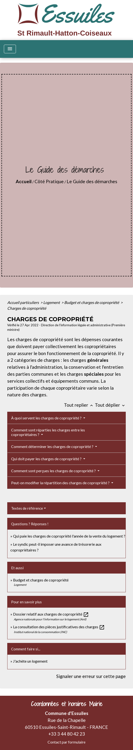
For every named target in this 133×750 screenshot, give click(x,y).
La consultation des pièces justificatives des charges (59, 626)
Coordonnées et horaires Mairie (66, 704)
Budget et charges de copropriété (92, 302)
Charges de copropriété (26, 308)
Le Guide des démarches (92, 181)
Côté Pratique (49, 181)
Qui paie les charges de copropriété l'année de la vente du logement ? (69, 536)
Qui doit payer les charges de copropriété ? (46, 458)
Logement (52, 302)
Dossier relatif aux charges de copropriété (51, 614)
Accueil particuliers (23, 302)
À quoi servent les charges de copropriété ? (46, 418)
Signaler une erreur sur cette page (91, 676)
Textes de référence (27, 508)
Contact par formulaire (66, 742)
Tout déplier (110, 405)
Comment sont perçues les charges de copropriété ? (54, 470)
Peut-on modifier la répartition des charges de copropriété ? (60, 482)
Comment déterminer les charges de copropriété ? (52, 446)
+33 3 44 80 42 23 (66, 734)
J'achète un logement (30, 661)
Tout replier (79, 405)
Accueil (24, 181)
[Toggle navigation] (10, 49)
